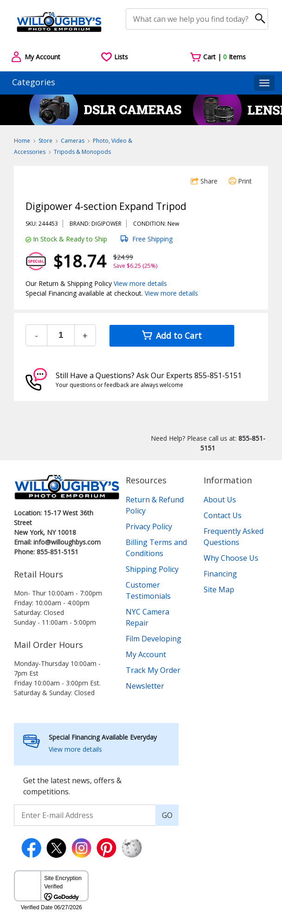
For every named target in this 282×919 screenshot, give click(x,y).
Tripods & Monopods (82, 152)
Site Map (219, 589)
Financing (220, 574)
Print (240, 181)
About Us (220, 499)
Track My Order (153, 670)
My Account (146, 654)
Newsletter (145, 686)
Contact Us (223, 515)
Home (22, 141)
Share (204, 181)
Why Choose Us (231, 558)
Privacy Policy (149, 526)
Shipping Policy (152, 569)
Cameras (72, 141)
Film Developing (153, 639)
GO (167, 815)
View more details (140, 283)
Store (45, 141)
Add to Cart (172, 335)
